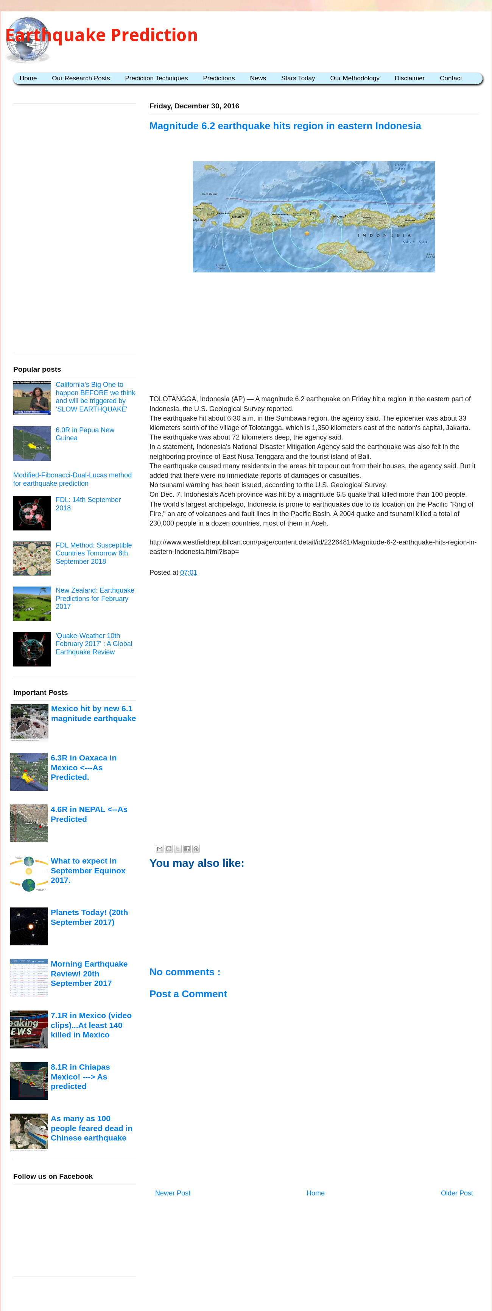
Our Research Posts (81, 78)
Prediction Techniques (156, 78)
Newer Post (172, 1193)
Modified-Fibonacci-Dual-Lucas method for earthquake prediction (72, 479)
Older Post (457, 1193)
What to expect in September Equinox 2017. (88, 870)
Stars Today (298, 78)
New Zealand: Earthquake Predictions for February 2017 (95, 598)
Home (28, 78)
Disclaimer (410, 78)
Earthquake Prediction (101, 35)
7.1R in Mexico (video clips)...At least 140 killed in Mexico (91, 1025)
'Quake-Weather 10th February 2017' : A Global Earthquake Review (94, 644)
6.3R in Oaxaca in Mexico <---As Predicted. (84, 767)
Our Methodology (355, 78)
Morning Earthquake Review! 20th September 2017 (89, 973)
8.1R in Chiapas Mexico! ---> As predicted (80, 1076)
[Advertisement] (314, 335)
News (258, 78)
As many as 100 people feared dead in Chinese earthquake (91, 1128)
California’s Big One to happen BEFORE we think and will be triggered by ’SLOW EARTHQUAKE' (95, 397)
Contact (451, 78)
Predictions (219, 78)
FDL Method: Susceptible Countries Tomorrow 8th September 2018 (94, 553)
